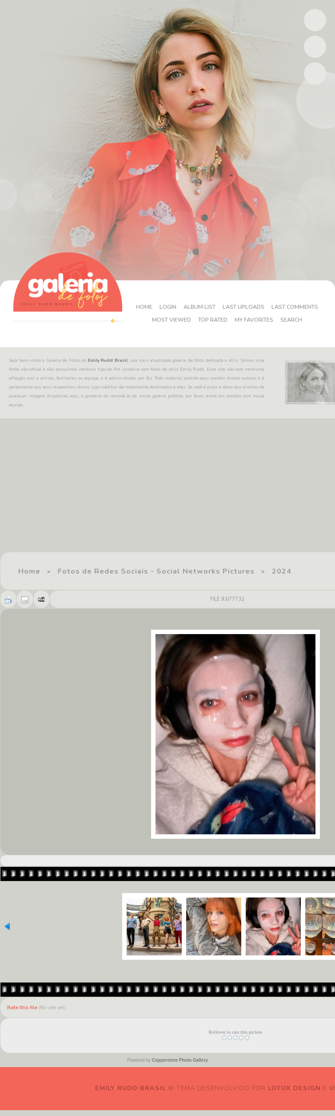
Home (168, 300)
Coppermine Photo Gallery (180, 1060)
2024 (281, 571)
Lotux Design (294, 1088)
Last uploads (272, 300)
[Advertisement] (147, 489)
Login (192, 300)
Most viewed (211, 313)
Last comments (159, 313)
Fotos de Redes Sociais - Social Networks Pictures (156, 571)
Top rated (255, 313)
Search (227, 327)
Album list (225, 300)
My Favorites (299, 313)
